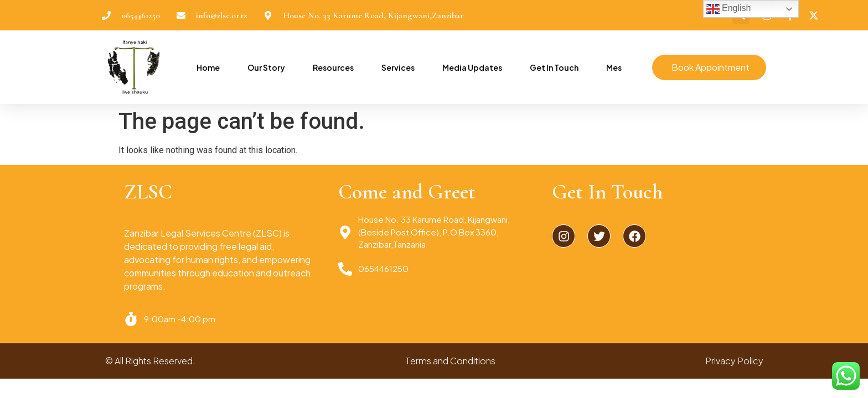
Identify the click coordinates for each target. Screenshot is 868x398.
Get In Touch (554, 67)
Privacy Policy (734, 360)
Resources (333, 67)
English (728, 8)
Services (398, 67)
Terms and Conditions (450, 360)
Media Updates (472, 67)
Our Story (266, 67)
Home (208, 67)
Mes (614, 67)
